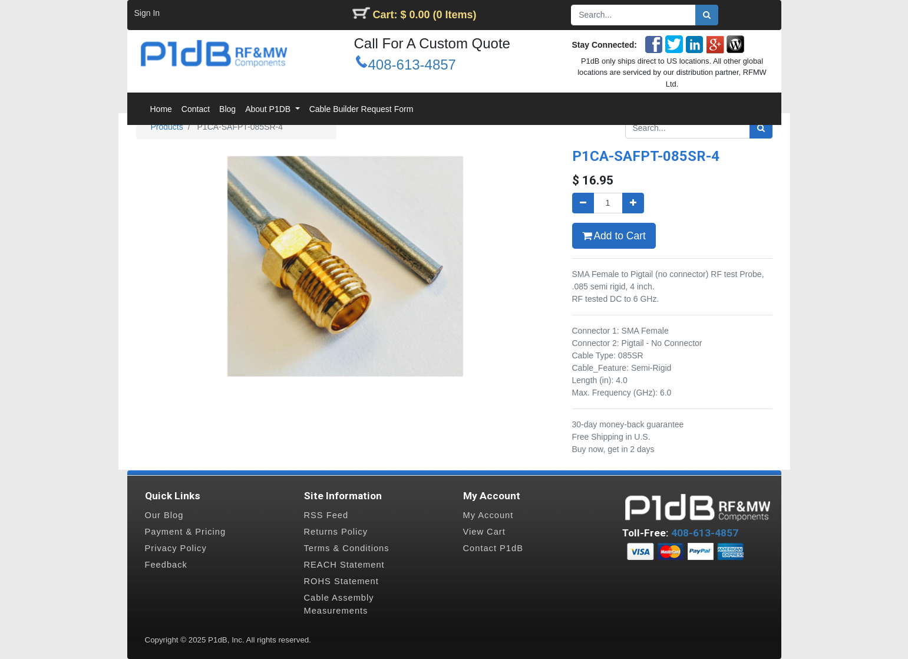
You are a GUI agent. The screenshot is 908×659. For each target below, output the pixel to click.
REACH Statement (344, 564)
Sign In (147, 13)
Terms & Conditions (346, 548)
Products (167, 126)
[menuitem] (161, 109)
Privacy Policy (176, 548)
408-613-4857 (412, 65)
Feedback (166, 564)
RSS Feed (326, 515)
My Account (488, 515)
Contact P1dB (493, 548)
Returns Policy (336, 531)
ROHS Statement (341, 581)
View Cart (484, 531)
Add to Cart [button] (614, 236)
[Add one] (633, 203)
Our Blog (164, 515)
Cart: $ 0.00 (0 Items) (425, 15)
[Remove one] (583, 203)
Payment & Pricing (185, 531)
